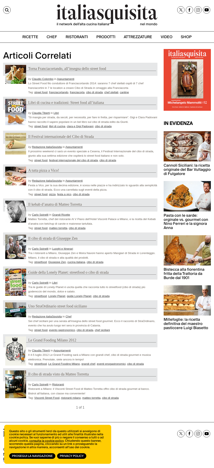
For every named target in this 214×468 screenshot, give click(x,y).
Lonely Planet (56, 296)
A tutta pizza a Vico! (43, 170)
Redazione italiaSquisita (47, 146)
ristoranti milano (71, 397)
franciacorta (77, 92)
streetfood (40, 262)
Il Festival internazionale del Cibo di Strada (61, 137)
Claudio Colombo (43, 79)
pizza (52, 194)
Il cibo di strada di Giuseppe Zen (53, 238)
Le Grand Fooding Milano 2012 (52, 340)
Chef (68, 316)
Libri (56, 112)
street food (40, 92)
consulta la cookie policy (46, 440)
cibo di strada (94, 92)
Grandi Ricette (61, 214)
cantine (124, 92)
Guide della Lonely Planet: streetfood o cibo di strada (68, 272)
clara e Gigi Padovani (80, 126)
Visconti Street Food (46, 397)
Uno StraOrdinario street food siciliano (57, 306)
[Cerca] (7, 10)
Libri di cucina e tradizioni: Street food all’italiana (66, 103)
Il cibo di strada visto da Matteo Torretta (58, 374)
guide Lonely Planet (79, 296)
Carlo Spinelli (40, 214)
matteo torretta (58, 228)
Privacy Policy (72, 456)
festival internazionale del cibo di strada (73, 160)
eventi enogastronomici (111, 363)
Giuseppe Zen (57, 262)
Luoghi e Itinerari (62, 248)
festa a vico (64, 194)
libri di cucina (57, 126)
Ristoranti (58, 384)
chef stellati (111, 92)
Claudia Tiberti (41, 112)
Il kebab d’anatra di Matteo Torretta (55, 204)
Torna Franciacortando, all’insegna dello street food (67, 69)
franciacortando (58, 92)
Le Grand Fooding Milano (64, 363)
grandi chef (88, 363)
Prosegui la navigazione (32, 456)
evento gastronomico (62, 330)
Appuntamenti (65, 79)
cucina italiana (76, 262)
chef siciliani (102, 330)
